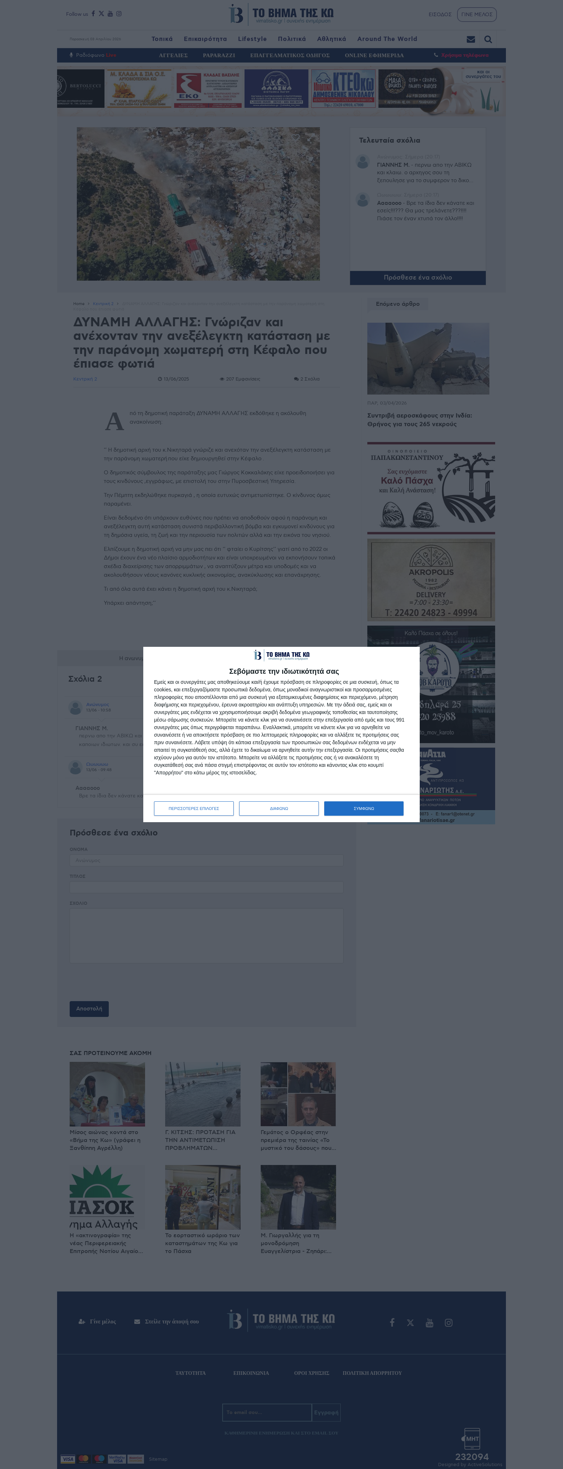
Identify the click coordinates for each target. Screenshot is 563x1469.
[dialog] (281, 734)
